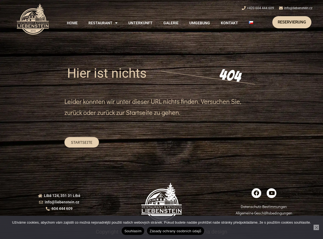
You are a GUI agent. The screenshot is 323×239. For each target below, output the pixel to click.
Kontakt (229, 23)
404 (230, 75)
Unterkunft (140, 23)
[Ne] (316, 227)
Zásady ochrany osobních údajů (175, 231)
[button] (103, 23)
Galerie (170, 23)
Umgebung (199, 23)
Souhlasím (133, 231)
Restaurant (103, 23)
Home (72, 23)
